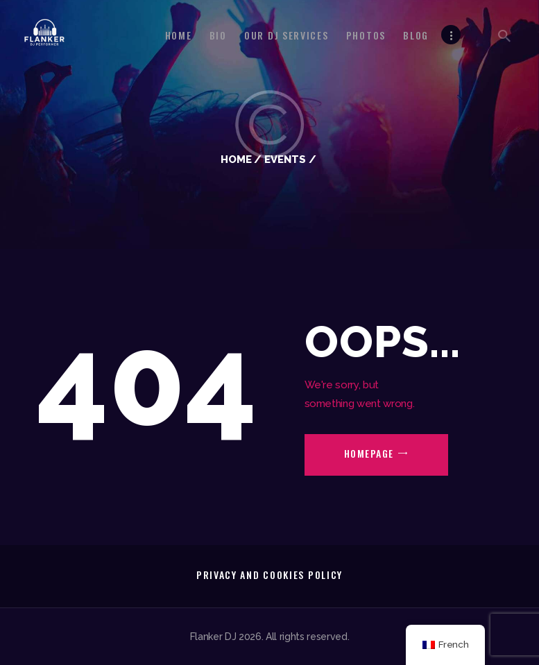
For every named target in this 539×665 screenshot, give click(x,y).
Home (236, 159)
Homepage (369, 453)
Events (285, 159)
